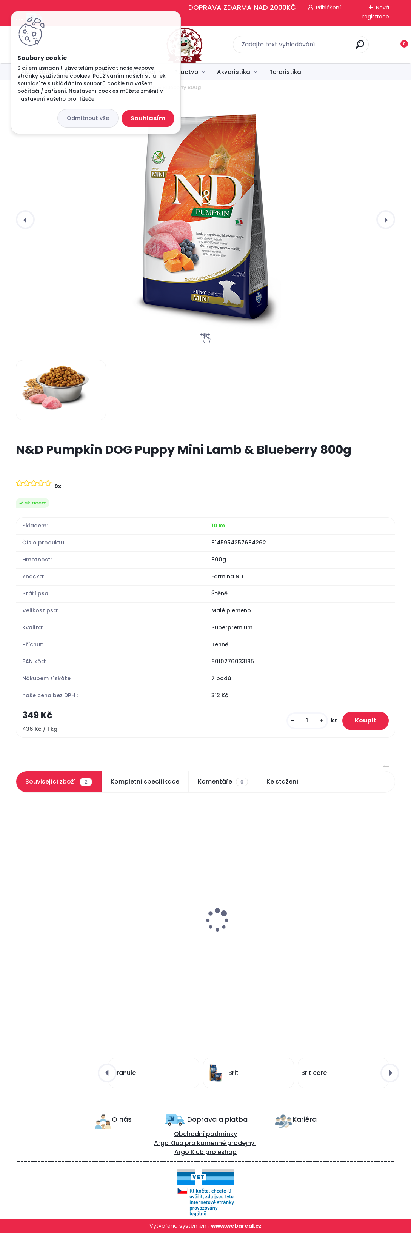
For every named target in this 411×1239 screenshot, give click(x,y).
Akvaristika (233, 72)
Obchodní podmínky (205, 1140)
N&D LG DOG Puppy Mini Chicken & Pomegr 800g (200, 929)
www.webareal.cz (236, 1232)
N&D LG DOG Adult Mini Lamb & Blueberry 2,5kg (67, 929)
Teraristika (285, 72)
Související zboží (58, 785)
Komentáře (223, 785)
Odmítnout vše (88, 118)
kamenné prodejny (224, 1149)
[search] (304, 47)
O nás (122, 1125)
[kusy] (300, 722)
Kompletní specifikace (145, 785)
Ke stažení (282, 785)
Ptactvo (186, 72)
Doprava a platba (216, 1125)
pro (210, 1158)
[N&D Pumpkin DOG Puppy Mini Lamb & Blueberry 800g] (205, 219)
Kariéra (304, 1125)
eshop (226, 1158)
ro (192, 1149)
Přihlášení (328, 7)
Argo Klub (168, 1149)
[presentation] (25, 219)
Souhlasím (148, 118)
